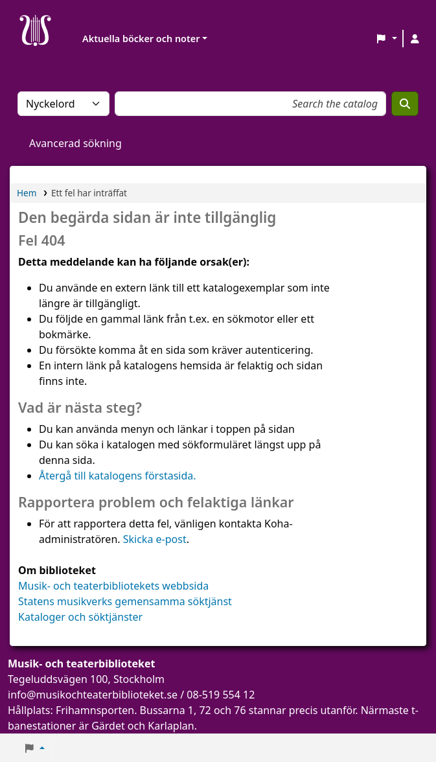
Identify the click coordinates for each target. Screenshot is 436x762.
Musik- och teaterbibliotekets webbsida (113, 586)
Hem (26, 193)
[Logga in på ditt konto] (415, 39)
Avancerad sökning (75, 143)
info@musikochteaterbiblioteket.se (93, 694)
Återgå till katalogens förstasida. (117, 475)
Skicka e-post (155, 539)
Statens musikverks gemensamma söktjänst (125, 601)
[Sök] (405, 103)
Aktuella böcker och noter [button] (141, 38)
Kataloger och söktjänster (80, 617)
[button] (386, 39)
